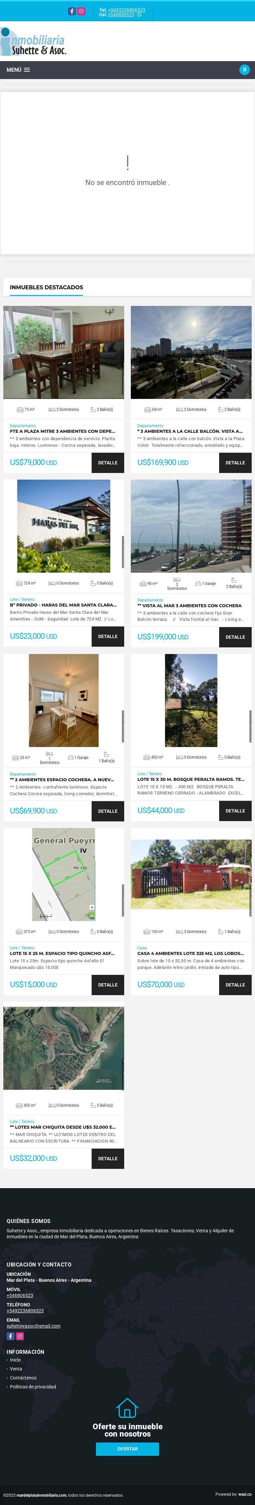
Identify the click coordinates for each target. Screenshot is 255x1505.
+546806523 (121, 14)
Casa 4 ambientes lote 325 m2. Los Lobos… (190, 953)
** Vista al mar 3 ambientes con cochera (189, 605)
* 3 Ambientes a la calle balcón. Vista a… (190, 431)
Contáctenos (23, 1377)
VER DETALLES (64, 352)
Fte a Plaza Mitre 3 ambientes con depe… (62, 431)
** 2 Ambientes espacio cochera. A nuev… (62, 779)
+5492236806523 (126, 10)
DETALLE (108, 462)
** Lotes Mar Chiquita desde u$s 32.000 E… (63, 1127)
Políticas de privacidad (33, 1386)
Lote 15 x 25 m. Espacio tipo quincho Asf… (62, 953)
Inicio (15, 1360)
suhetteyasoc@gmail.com (33, 1326)
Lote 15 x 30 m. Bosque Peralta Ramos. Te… (191, 779)
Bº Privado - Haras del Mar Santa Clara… (63, 605)
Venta (16, 1368)
